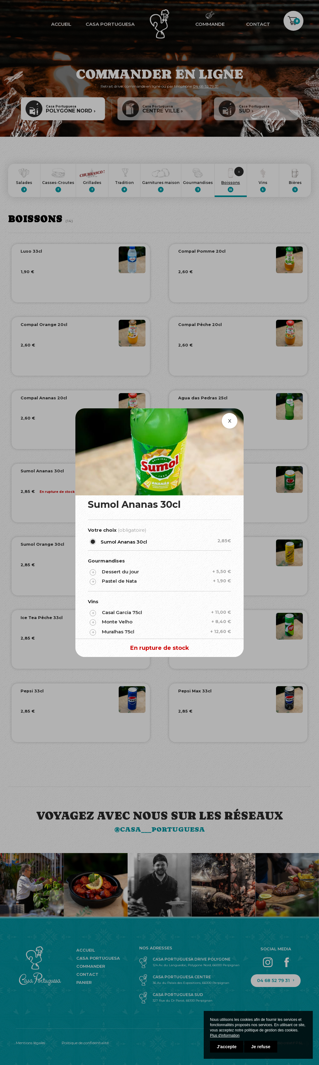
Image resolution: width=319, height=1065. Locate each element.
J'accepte (226, 1046)
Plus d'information (225, 1035)
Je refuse (260, 1046)
